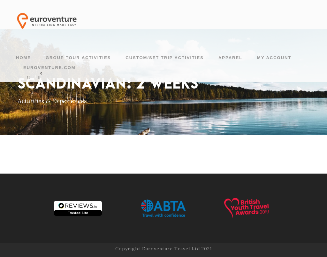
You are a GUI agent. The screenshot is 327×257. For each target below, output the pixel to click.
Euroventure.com (49, 67)
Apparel (230, 57)
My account (274, 57)
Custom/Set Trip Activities (164, 57)
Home (23, 57)
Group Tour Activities (78, 57)
